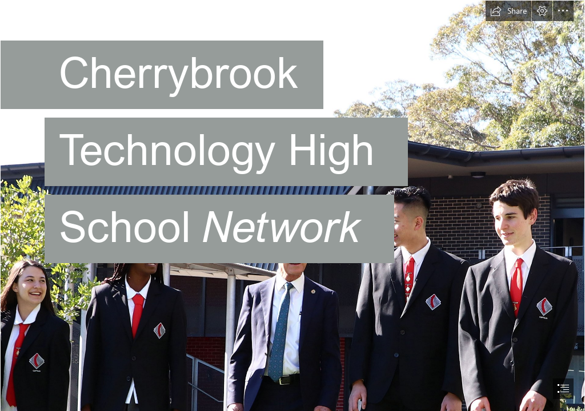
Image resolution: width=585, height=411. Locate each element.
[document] (292, 205)
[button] (508, 11)
